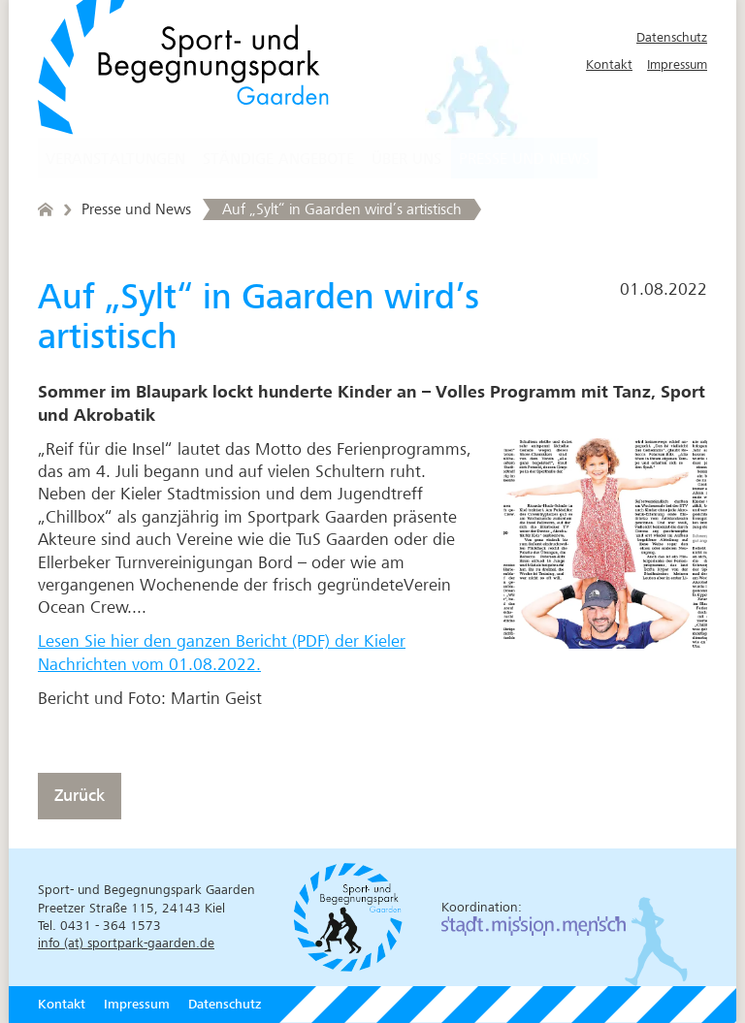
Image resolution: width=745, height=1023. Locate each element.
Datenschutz (671, 37)
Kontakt (609, 64)
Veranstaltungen (115, 159)
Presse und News (524, 159)
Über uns (406, 159)
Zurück (79, 795)
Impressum (677, 64)
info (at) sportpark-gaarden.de (126, 943)
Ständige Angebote (278, 159)
